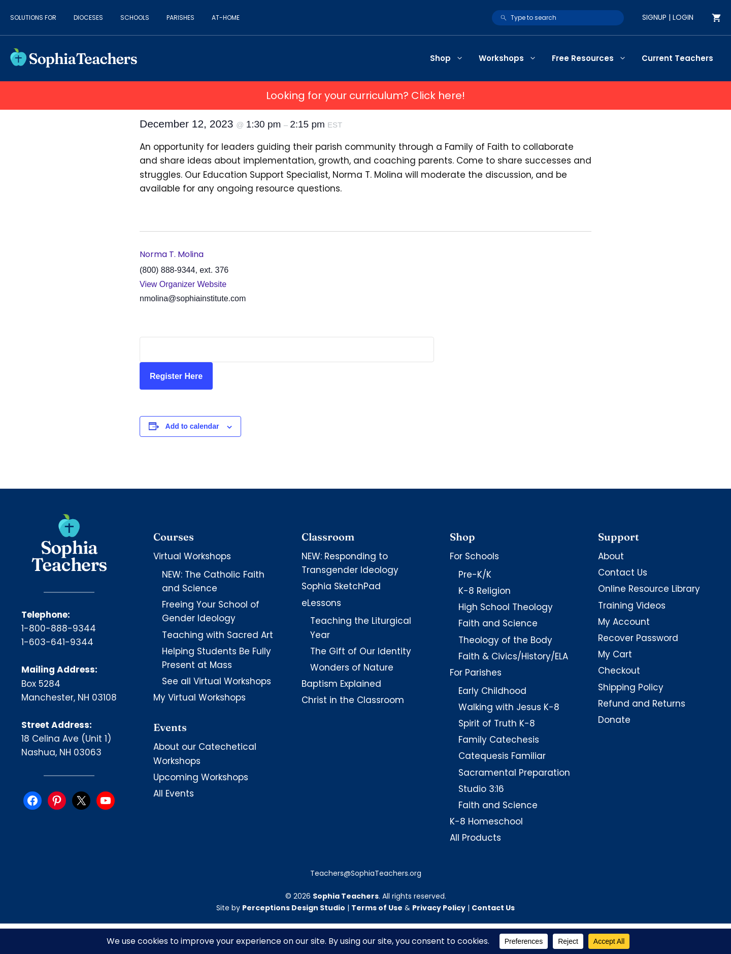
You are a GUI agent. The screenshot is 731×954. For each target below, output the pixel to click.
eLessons (321, 603)
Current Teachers (677, 58)
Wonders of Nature (351, 667)
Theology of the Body (505, 640)
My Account (624, 622)
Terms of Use (377, 908)
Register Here (176, 376)
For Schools (474, 556)
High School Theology (505, 607)
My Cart (615, 654)
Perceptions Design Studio (293, 908)
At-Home (226, 17)
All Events (173, 793)
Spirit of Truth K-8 (496, 723)
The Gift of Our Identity (360, 651)
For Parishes (476, 672)
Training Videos (632, 605)
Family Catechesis (498, 740)
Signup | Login (667, 17)
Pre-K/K (474, 574)
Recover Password (638, 638)
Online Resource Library (649, 589)
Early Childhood (492, 691)
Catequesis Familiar (502, 756)
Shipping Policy (630, 687)
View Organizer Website (183, 284)
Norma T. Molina (172, 254)
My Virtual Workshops (199, 697)
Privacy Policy (439, 908)
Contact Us (622, 572)
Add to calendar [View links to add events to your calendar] (192, 426)
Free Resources (593, 58)
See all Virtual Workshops (216, 681)
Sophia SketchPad (341, 586)
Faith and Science (498, 623)
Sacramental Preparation (514, 773)
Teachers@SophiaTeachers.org (365, 873)
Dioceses (88, 17)
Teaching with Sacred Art (217, 635)
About (611, 556)
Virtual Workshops (192, 556)
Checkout (619, 670)
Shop (450, 58)
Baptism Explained (341, 684)
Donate (614, 720)
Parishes (180, 17)
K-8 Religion (484, 591)
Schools (134, 17)
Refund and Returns (641, 703)
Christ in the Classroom (353, 700)
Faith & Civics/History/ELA (513, 656)
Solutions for (33, 17)
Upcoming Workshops (200, 777)
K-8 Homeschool (486, 821)
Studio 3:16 (481, 789)
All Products (475, 838)
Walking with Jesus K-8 (508, 707)
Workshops (511, 58)
